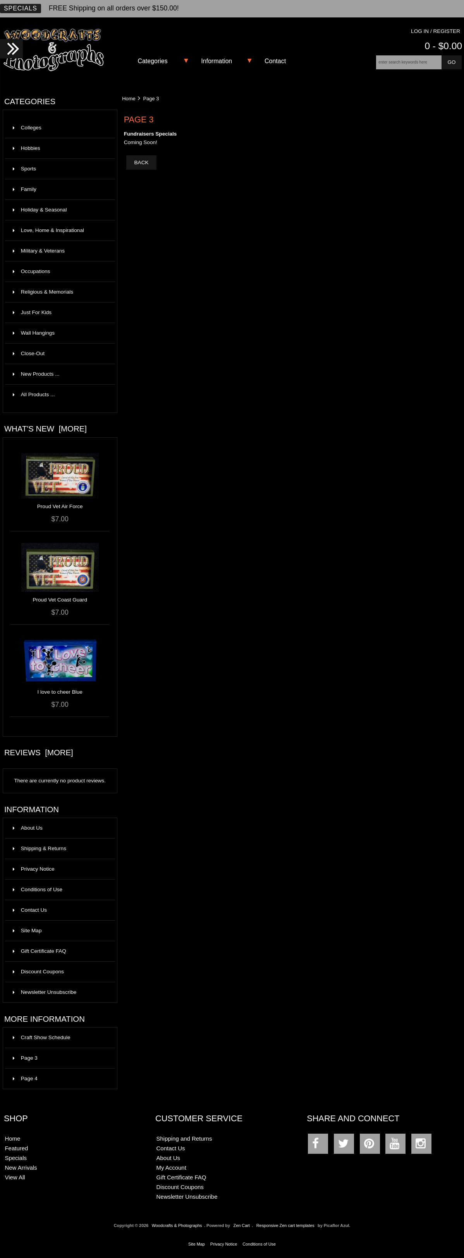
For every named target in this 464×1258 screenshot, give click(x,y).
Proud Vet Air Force (60, 506)
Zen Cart (242, 1225)
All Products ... (34, 394)
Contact (275, 61)
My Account (171, 1167)
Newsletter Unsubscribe (45, 992)
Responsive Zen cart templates (285, 1225)
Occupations (59, 271)
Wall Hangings (59, 333)
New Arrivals (21, 1167)
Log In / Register (435, 31)
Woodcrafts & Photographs (177, 1225)
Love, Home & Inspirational (59, 230)
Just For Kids (59, 312)
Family (59, 189)
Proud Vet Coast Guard (60, 600)
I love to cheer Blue (59, 692)
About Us (28, 828)
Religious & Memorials (59, 292)
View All (15, 1177)
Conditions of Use (37, 889)
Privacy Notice (34, 869)
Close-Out (59, 353)
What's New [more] (45, 428)
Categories (152, 61)
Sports (59, 169)
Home (128, 98)
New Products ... (36, 374)
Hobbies (59, 148)
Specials (20, 8)
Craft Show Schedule (41, 1037)
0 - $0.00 (443, 46)
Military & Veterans (59, 251)
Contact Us (30, 910)
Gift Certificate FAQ (39, 951)
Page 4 (25, 1078)
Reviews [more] (38, 752)
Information (216, 61)
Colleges (59, 128)
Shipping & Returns (39, 848)
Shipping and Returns (184, 1138)
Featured (16, 1148)
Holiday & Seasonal (59, 210)
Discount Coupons (38, 971)
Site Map (27, 930)
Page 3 (25, 1058)
